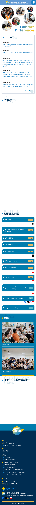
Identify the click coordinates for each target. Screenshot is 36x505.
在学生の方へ (7, 457)
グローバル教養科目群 (10, 467)
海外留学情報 (19, 220)
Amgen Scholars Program (19, 308)
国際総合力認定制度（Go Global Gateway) (19, 230)
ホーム (5, 440)
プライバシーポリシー (10, 481)
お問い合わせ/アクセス (10, 484)
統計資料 (5, 451)
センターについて (8, 443)
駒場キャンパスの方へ (19, 261)
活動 (4, 455)
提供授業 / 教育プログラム (11, 463)
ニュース (5, 478)
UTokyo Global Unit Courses (19, 298)
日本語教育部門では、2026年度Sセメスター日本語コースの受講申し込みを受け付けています (18, 85)
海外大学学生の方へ (9, 460)
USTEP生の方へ (19, 277)
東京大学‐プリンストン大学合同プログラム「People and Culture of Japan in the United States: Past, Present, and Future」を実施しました (17, 75)
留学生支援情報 (19, 238)
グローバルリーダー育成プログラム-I (14, 470)
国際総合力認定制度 (9, 465)
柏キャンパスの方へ (19, 268)
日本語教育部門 (19, 251)
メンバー (5, 448)
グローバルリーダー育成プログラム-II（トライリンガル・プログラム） (14, 473)
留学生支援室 (19, 245)
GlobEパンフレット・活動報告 (12, 445)
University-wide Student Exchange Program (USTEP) (19, 288)
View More (28, 91)
